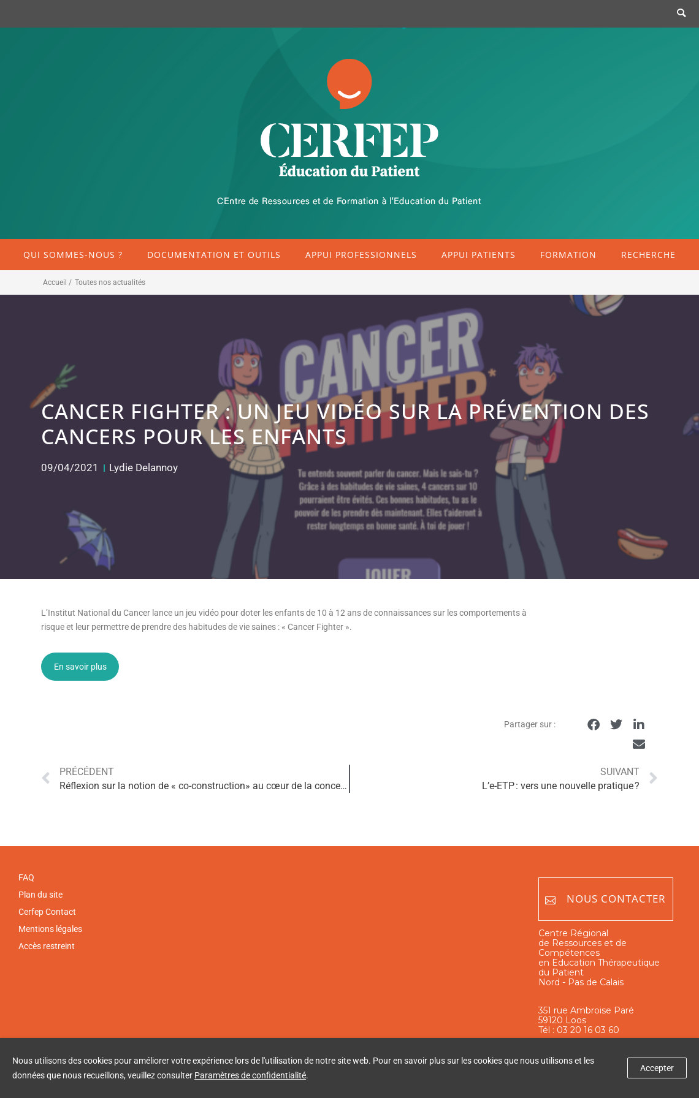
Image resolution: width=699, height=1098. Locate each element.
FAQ (26, 877)
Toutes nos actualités (110, 282)
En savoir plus (80, 667)
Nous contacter (605, 899)
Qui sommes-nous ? (73, 254)
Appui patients (478, 254)
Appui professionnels (361, 254)
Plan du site (40, 894)
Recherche (648, 254)
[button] (594, 725)
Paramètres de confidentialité (250, 1075)
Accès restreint (46, 946)
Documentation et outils (214, 254)
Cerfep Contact (47, 912)
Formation (568, 254)
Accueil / (57, 282)
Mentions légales (50, 929)
